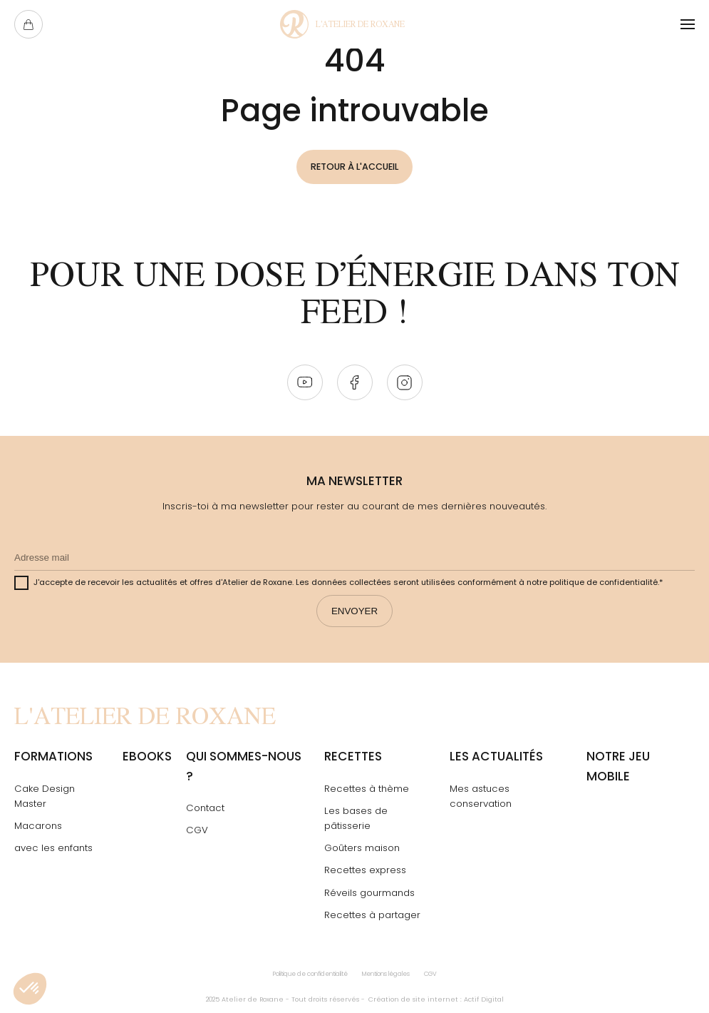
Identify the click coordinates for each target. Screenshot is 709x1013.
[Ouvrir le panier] (28, 24)
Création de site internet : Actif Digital (436, 999)
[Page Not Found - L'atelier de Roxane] (342, 24)
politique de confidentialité (603, 583)
